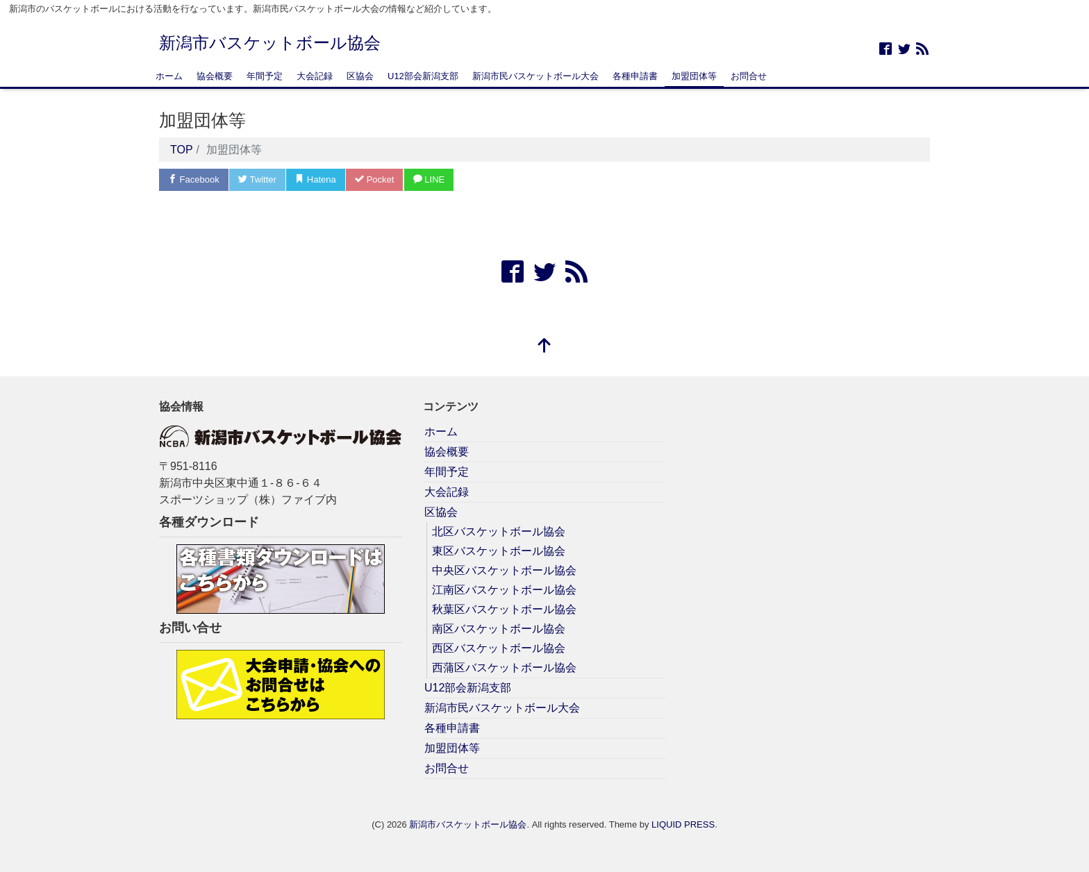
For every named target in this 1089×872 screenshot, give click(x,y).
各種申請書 (635, 76)
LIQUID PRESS (683, 824)
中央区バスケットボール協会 (504, 570)
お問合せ (749, 76)
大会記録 (315, 76)
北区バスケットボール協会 (498, 531)
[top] (544, 346)
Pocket (374, 179)
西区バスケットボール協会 (498, 648)
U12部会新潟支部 (423, 76)
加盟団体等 (694, 76)
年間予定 (265, 76)
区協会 (360, 76)
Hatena (315, 179)
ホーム (169, 76)
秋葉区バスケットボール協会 (504, 609)
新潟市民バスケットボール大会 (535, 76)
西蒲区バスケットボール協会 (504, 667)
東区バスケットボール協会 (498, 551)
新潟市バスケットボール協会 (270, 42)
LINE (429, 179)
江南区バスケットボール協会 (504, 590)
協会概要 (215, 76)
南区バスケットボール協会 (498, 629)
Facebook (193, 179)
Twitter (257, 179)
